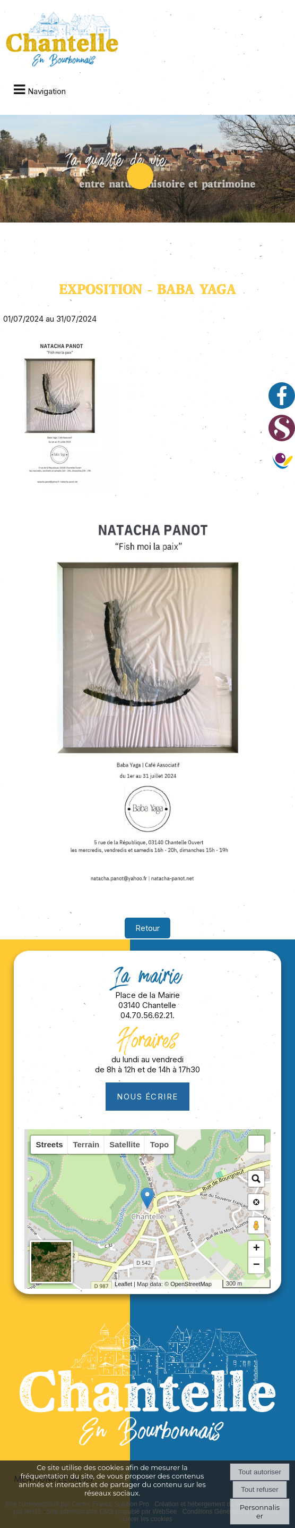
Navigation (47, 91)
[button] (256, 1144)
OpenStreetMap (191, 1284)
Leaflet (123, 1284)
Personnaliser (260, 1511)
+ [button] (256, 1249)
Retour (147, 928)
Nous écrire (147, 1097)
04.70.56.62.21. (147, 1015)
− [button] (256, 1265)
